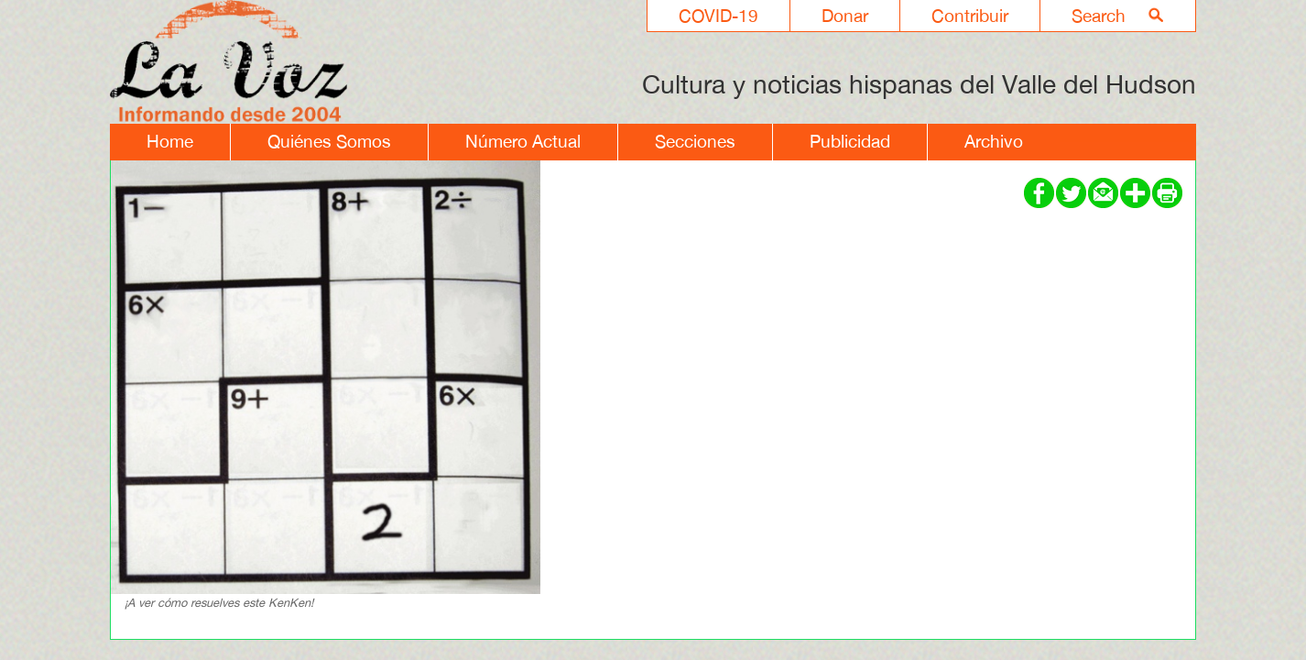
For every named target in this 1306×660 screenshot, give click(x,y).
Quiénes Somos (329, 141)
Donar (845, 16)
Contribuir (969, 16)
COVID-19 (718, 16)
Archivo (993, 141)
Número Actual (523, 141)
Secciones (695, 141)
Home (170, 141)
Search (1099, 16)
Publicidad (850, 141)
